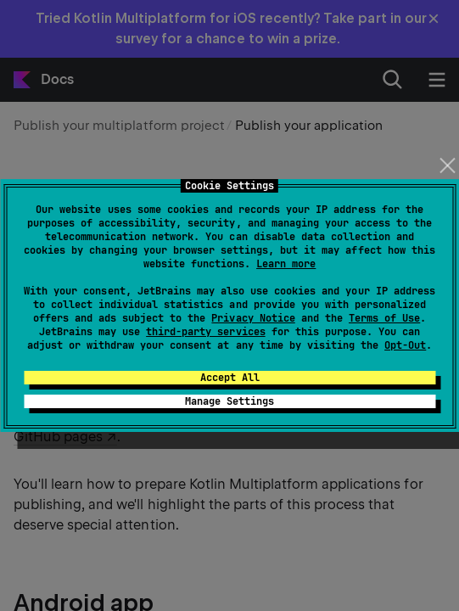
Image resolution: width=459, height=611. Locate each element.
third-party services (205, 332)
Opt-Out (405, 345)
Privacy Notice (252, 318)
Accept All (230, 377)
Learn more (286, 264)
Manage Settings (229, 401)
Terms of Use (384, 318)
